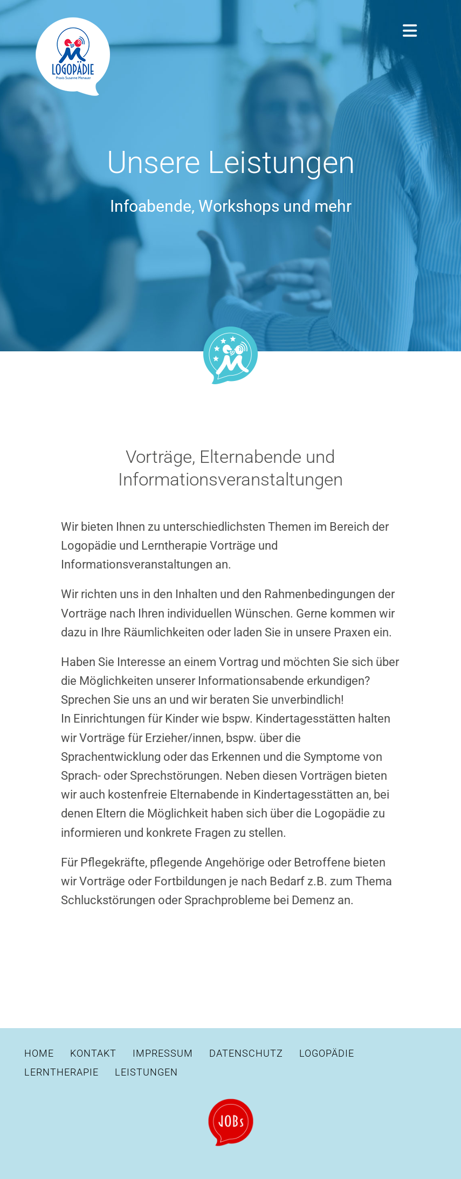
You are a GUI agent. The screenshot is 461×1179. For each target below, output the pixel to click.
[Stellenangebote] (231, 1103)
